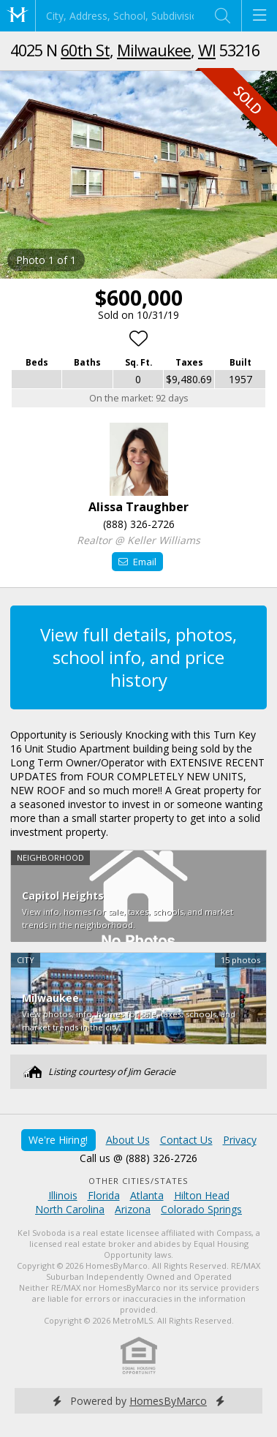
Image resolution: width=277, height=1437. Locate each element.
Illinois (62, 1195)
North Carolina (70, 1209)
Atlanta (147, 1195)
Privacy (240, 1140)
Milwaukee (154, 50)
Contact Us (186, 1140)
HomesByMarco (168, 1401)
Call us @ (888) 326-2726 (138, 1158)
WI (207, 50)
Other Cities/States (138, 1180)
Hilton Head (201, 1195)
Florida (104, 1195)
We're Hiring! (58, 1140)
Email (137, 561)
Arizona (133, 1209)
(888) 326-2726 (139, 524)
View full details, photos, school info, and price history (138, 657)
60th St (85, 50)
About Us (128, 1140)
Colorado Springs (201, 1209)
